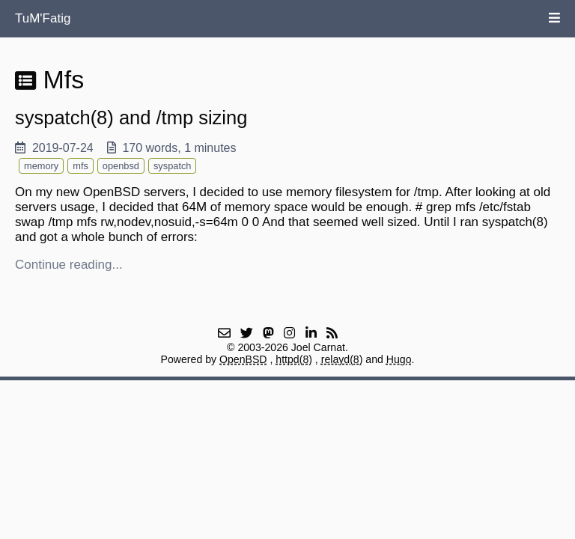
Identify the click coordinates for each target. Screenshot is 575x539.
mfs (80, 165)
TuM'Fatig (42, 18)
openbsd (121, 165)
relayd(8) (342, 359)
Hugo (399, 359)
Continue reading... (69, 265)
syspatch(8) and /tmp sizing (131, 117)
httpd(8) (294, 359)
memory (41, 165)
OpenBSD (243, 359)
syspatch (172, 165)
